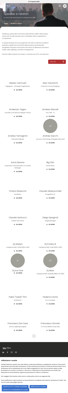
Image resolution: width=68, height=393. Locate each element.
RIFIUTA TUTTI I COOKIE (38, 387)
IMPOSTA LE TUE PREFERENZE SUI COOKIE (15, 390)
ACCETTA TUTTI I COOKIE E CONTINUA (15, 387)
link (49, 376)
